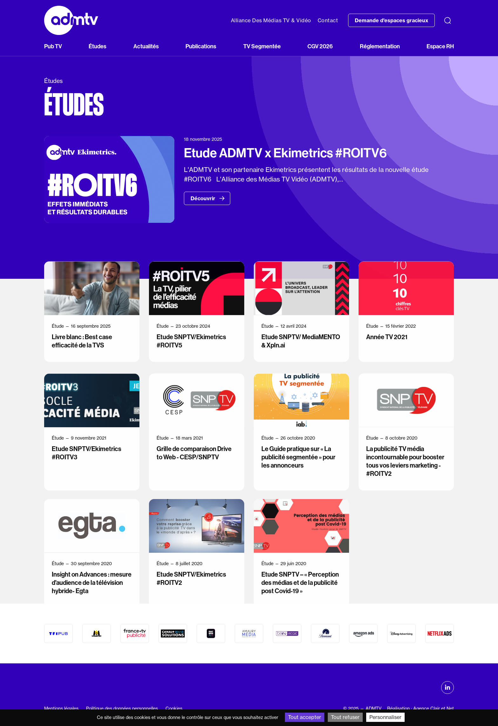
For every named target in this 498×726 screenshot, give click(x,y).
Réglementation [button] (380, 46)
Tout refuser (345, 717)
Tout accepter (304, 717)
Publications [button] (200, 46)
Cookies (173, 708)
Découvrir (208, 198)
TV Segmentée (262, 46)
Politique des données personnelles (122, 708)
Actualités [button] (146, 46)
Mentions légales (61, 708)
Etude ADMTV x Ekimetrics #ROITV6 (285, 153)
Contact (328, 20)
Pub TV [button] (53, 46)
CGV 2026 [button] (320, 46)
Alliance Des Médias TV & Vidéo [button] (271, 20)
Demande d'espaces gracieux (391, 20)
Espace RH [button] (440, 46)
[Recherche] (447, 20)
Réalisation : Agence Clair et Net (420, 708)
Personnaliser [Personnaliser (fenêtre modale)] (385, 717)
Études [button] (97, 46)
